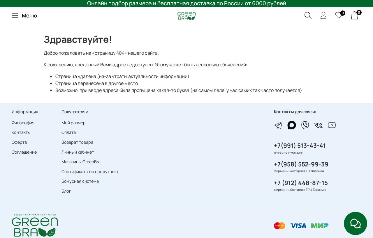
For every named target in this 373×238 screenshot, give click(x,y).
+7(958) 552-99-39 (301, 164)
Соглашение (24, 152)
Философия (23, 122)
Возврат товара (77, 142)
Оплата (68, 132)
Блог (66, 191)
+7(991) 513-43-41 (300, 145)
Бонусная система (80, 181)
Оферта (19, 142)
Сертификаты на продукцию (89, 171)
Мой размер (73, 122)
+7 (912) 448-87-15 (301, 183)
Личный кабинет (77, 152)
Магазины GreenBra (81, 161)
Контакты (21, 132)
